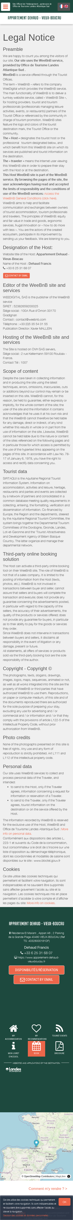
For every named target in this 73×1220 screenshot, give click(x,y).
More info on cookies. (41, 903)
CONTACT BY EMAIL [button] (16, 275)
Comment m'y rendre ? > (48, 1189)
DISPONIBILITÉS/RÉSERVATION (36, 970)
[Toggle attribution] (68, 1176)
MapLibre (61, 1176)
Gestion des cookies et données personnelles (25, 1215)
